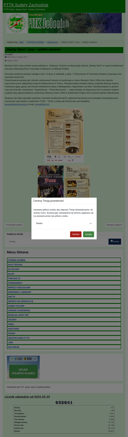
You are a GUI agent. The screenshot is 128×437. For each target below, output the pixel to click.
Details (39, 223)
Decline (75, 234)
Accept (88, 234)
